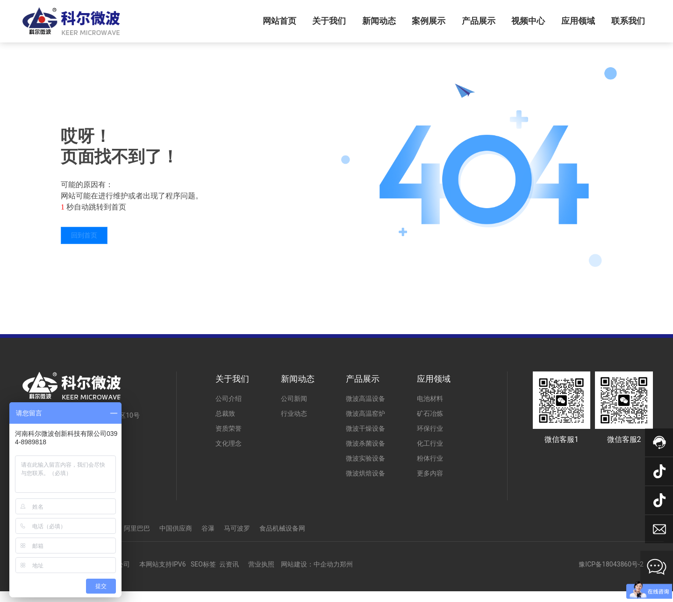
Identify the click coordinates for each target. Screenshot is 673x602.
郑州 (346, 564)
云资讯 (229, 564)
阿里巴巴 (137, 528)
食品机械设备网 (282, 528)
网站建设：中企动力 (310, 564)
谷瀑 (208, 528)
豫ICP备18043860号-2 (611, 564)
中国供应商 (175, 528)
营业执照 (261, 564)
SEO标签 (203, 564)
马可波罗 (237, 528)
